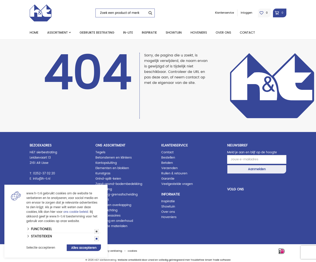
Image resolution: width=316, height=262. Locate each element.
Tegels (100, 152)
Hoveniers (198, 32)
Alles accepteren (84, 247)
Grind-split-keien (108, 178)
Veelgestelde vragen (177, 183)
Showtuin (174, 32)
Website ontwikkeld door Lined (136, 260)
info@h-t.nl (41, 178)
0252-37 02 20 (44, 173)
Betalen (167, 162)
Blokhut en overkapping (113, 205)
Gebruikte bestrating (97, 32)
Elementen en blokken (112, 168)
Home (34, 32)
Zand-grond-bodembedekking (118, 183)
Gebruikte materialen (111, 226)
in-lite (128, 32)
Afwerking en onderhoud (114, 220)
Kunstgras (102, 173)
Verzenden (169, 168)
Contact (247, 32)
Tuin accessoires (107, 215)
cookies (132, 251)
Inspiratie (149, 32)
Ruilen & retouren (174, 173)
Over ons (223, 32)
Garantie (167, 178)
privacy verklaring (111, 251)
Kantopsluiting (106, 162)
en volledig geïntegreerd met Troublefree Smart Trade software (193, 260)
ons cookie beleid (75, 212)
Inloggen (246, 13)
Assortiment (57, 32)
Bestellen (168, 157)
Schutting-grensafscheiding (116, 194)
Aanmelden (257, 169)
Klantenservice (224, 13)
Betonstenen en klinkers (113, 157)
